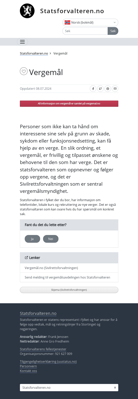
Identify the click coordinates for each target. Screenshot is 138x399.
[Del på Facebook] (93, 88)
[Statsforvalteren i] (69, 387)
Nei (50, 239)
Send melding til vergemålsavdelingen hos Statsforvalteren (67, 277)
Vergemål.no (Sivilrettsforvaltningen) (51, 268)
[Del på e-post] (115, 88)
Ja (32, 239)
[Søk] (85, 31)
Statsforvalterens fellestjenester (43, 349)
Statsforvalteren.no (72, 11)
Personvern (28, 366)
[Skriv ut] (107, 88)
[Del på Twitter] (100, 88)
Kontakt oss (28, 371)
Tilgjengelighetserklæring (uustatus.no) (48, 361)
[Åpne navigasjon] (22, 42)
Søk (113, 31)
